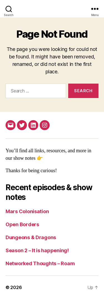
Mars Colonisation (27, 211)
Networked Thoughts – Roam (40, 263)
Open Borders (22, 224)
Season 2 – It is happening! (37, 250)
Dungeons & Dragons (31, 237)
